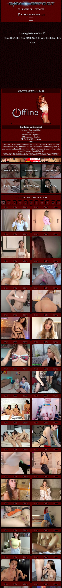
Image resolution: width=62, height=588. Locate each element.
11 (58, 202)
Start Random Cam (31, 14)
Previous (36, 221)
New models (31, 160)
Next (57, 221)
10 (53, 202)
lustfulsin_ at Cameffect (31, 127)
